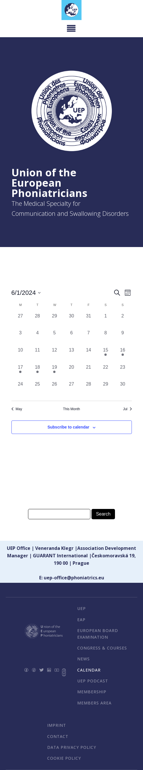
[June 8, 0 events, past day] (105, 338)
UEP (81, 608)
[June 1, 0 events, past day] (105, 321)
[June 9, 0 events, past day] (122, 338)
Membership (91, 691)
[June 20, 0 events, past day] (71, 372)
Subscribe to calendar (68, 427)
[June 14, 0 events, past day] (88, 355)
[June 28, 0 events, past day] (88, 389)
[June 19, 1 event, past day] (54, 372)
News (83, 659)
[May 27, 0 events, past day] (20, 321)
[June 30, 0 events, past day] (122, 389)
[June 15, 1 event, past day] (105, 355)
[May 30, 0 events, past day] (71, 321)
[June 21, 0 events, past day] (88, 372)
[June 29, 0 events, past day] (105, 389)
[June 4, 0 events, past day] (37, 338)
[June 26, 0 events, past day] (54, 389)
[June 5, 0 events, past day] (54, 338)
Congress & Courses (102, 648)
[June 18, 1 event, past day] (37, 372)
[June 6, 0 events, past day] (71, 338)
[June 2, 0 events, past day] (122, 321)
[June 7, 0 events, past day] (88, 338)
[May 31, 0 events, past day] (88, 321)
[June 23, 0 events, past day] (122, 372)
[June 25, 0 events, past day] (37, 389)
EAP (81, 619)
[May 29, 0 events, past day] (54, 321)
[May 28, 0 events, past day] (37, 321)
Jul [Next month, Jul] (127, 409)
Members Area (94, 703)
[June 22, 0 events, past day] (105, 372)
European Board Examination (97, 633)
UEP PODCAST (92, 681)
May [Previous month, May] (16, 409)
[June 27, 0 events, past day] (71, 389)
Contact (57, 736)
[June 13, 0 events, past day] (71, 355)
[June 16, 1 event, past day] (122, 355)
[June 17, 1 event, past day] (20, 372)
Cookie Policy (64, 758)
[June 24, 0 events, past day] (20, 389)
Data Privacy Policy (71, 747)
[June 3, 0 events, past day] (20, 338)
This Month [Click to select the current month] (71, 409)
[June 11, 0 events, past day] (37, 355)
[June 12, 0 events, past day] (54, 355)
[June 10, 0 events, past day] (20, 355)
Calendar (89, 670)
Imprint (56, 725)
